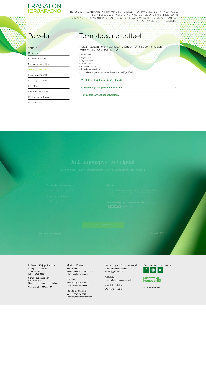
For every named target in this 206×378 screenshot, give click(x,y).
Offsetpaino (34, 53)
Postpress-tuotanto (38, 97)
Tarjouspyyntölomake (114, 271)
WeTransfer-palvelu (113, 289)
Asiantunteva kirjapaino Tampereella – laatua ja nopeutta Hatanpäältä (132, 12)
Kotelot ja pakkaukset (39, 80)
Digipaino (33, 47)
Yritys (140, 21)
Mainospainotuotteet (39, 64)
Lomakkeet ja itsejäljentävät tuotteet (128, 87)
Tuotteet (172, 18)
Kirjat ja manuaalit (37, 75)
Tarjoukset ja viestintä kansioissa (128, 95)
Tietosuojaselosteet (151, 287)
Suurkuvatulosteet (38, 58)
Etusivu (159, 18)
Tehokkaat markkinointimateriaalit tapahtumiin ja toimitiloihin (111, 18)
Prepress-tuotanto (38, 91)
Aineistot (153, 21)
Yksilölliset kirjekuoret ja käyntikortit (128, 80)
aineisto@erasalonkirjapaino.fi (79, 296)
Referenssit (34, 102)
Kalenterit (33, 86)
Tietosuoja (77, 12)
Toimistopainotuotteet (40, 69)
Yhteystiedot (169, 21)
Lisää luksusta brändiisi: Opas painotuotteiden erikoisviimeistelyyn (135, 15)
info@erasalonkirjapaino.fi (78, 274)
